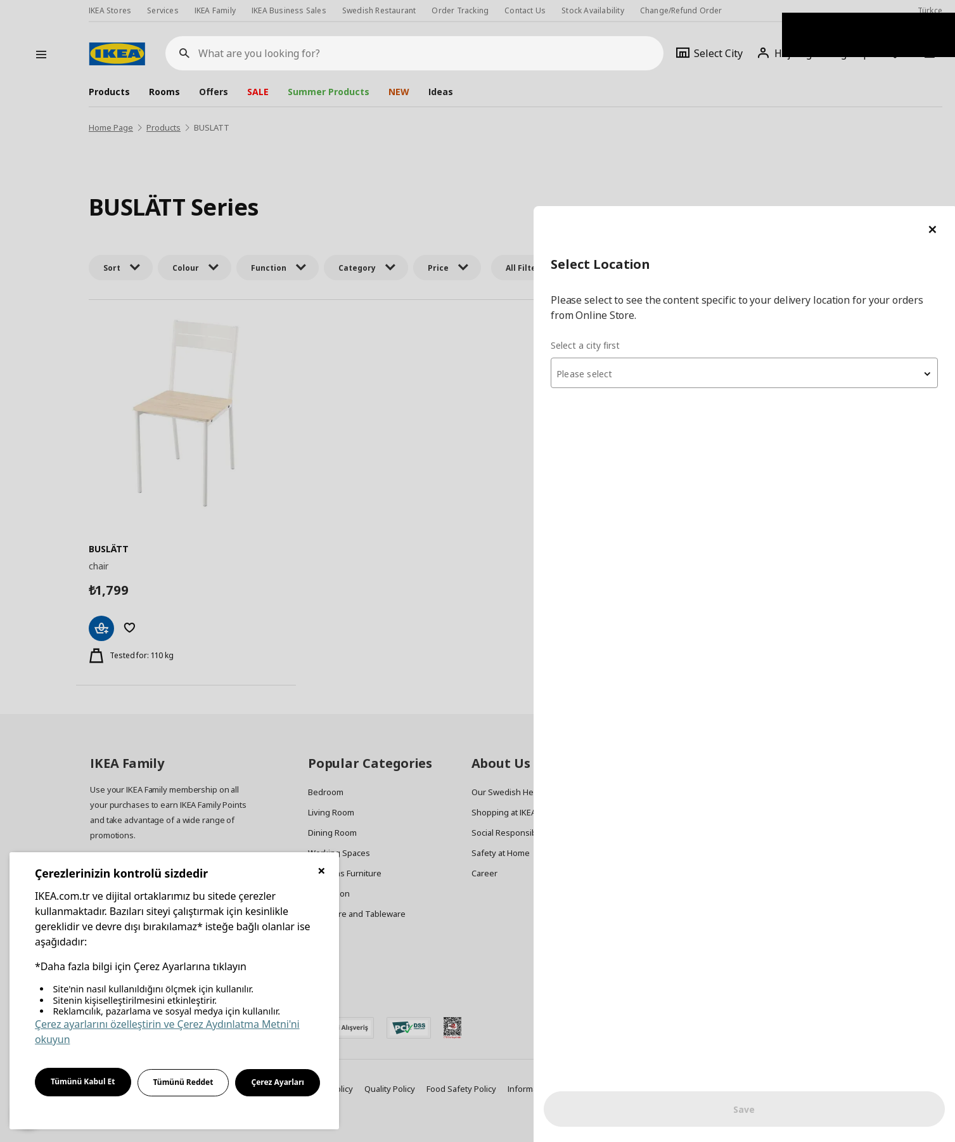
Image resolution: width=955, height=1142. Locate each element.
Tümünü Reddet (183, 1082)
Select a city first (702, 139)
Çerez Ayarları (277, 1082)
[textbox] (803, 169)
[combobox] (803, 167)
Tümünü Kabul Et (83, 1081)
